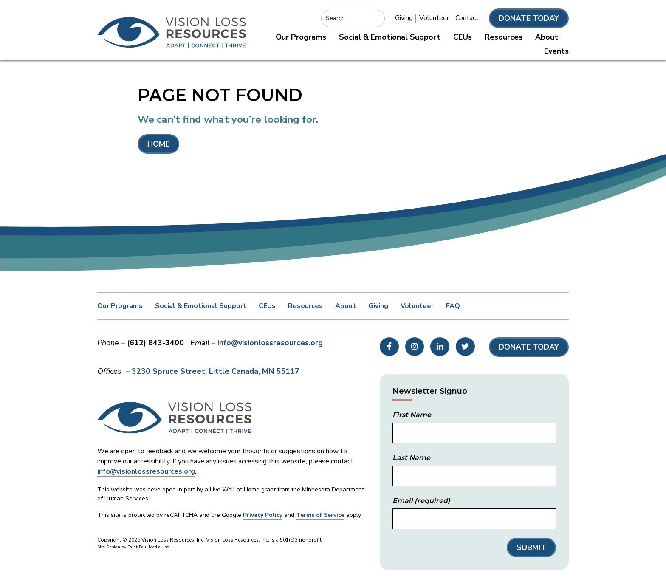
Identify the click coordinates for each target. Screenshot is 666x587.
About (546, 37)
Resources (503, 37)
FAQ (453, 305)
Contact (467, 18)
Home (158, 144)
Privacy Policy (262, 515)
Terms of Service (320, 515)
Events (556, 51)
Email (421, 501)
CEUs (462, 37)
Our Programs (301, 37)
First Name (411, 415)
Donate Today (529, 18)
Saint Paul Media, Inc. (148, 547)
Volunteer (434, 18)
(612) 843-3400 (155, 343)
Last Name (411, 458)
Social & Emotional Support (389, 37)
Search (335, 18)
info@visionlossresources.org (270, 343)
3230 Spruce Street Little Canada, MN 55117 (215, 371)
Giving (404, 18)
